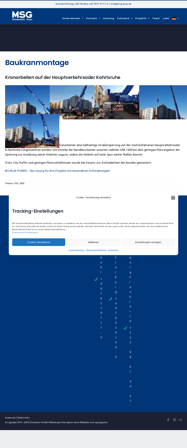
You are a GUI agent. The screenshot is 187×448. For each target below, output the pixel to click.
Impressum (32, 233)
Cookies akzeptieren (38, 242)
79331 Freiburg (116, 262)
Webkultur (85, 422)
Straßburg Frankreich (130, 277)
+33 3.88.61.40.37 (130, 364)
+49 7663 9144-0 (116, 328)
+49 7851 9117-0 (98, 4)
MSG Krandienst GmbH (36, 422)
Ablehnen (93, 242)
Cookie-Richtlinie (76, 250)
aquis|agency (101, 422)
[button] (173, 197)
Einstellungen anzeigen (148, 242)
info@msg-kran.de (121, 4)
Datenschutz (19, 233)
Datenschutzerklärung (96, 250)
